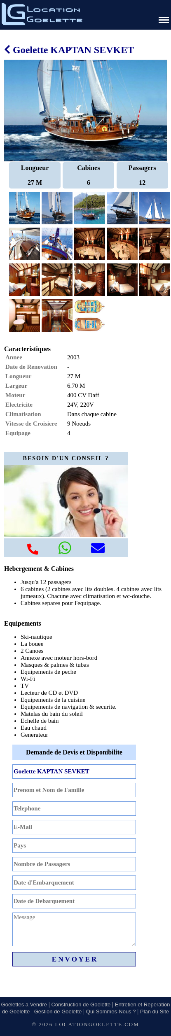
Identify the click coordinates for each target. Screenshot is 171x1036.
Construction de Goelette (80, 1004)
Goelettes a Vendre (24, 1004)
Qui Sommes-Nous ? (111, 1011)
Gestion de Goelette (58, 1011)
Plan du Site (154, 1011)
